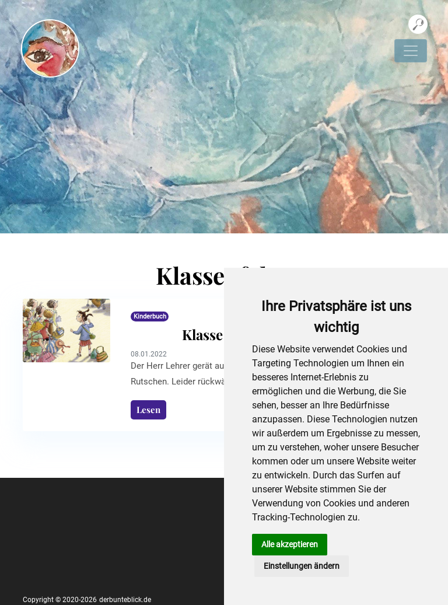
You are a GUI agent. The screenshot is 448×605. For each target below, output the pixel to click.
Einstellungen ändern (302, 566)
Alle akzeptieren (289, 544)
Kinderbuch (150, 316)
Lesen (148, 409)
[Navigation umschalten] (410, 50)
